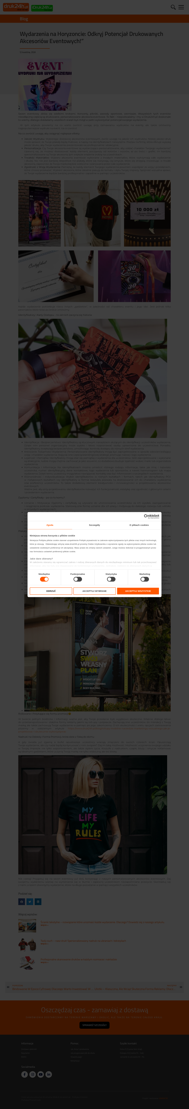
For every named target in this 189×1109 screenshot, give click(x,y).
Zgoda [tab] (49, 525)
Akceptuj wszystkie (138, 591)
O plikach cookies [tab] (139, 525)
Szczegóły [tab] (94, 525)
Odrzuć (51, 591)
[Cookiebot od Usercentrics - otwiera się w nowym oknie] (146, 516)
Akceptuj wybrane (94, 591)
